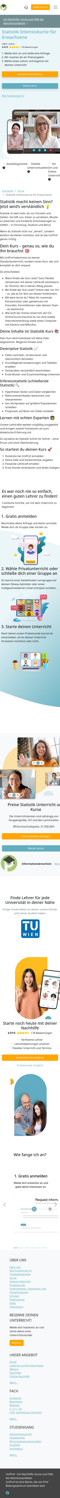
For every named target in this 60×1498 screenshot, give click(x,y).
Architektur (16, 1448)
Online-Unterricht (20, 1281)
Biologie (14, 1405)
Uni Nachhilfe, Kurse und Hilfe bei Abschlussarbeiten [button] (23, 21)
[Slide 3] (27, 1248)
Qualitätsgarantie (20, 1274)
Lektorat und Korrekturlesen (27, 1365)
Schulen (14, 1296)
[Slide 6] (44, 1248)
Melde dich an (40, 7)
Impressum (16, 1307)
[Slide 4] (33, 1248)
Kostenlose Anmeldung (30, 74)
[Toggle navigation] (55, 7)
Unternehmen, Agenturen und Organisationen (28, 1290)
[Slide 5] (38, 1248)
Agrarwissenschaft (21, 1434)
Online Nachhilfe (20, 1376)
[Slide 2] (21, 1248)
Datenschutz (17, 1299)
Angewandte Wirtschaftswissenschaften (26, 1439)
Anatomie (15, 1398)
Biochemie (16, 1401)
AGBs (13, 1303)
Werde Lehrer (30, 85)
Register (17, 1342)
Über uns (15, 1267)
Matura (14, 1369)
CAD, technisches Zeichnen (26, 1412)
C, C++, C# (16, 1409)
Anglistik (15, 1445)
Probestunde (17, 1285)
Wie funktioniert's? (13, 96)
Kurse (13, 1278)
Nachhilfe (15, 1373)
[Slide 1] (15, 1248)
